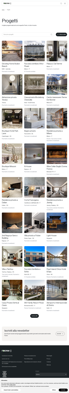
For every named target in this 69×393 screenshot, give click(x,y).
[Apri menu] (65, 3)
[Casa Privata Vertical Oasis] (12, 296)
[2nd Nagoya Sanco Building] (12, 228)
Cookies (49, 361)
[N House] (34, 159)
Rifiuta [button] (54, 390)
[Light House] (57, 228)
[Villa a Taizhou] (12, 262)
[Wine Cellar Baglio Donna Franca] (57, 159)
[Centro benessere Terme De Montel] (57, 90)
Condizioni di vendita (7, 355)
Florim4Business (28, 358)
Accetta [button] (63, 390)
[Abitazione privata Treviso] (12, 90)
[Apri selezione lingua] (51, 374)
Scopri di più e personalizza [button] (11, 390)
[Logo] (7, 3)
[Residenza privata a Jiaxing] (57, 194)
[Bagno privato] (34, 125)
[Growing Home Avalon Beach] (12, 56)
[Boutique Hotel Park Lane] (12, 125)
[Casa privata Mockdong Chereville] (34, 90)
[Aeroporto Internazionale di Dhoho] (57, 296)
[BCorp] (4, 377)
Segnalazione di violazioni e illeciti (32, 361)
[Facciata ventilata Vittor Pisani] (34, 56)
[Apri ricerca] (61, 3)
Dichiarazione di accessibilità (9, 366)
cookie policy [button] (12, 384)
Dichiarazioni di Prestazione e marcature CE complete (12, 362)
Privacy (48, 358)
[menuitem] (12, 361)
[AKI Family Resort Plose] (34, 296)
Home (3, 9)
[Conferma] (51, 34)
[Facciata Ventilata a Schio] (34, 262)
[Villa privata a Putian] (34, 228)
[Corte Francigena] (34, 194)
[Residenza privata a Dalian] (12, 194)
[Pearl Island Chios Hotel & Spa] (57, 262)
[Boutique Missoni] (12, 159)
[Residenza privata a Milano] (57, 125)
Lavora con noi (5, 358)
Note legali (49, 355)
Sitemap (49, 364)
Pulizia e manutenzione (30, 355)
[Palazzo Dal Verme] (57, 56)
